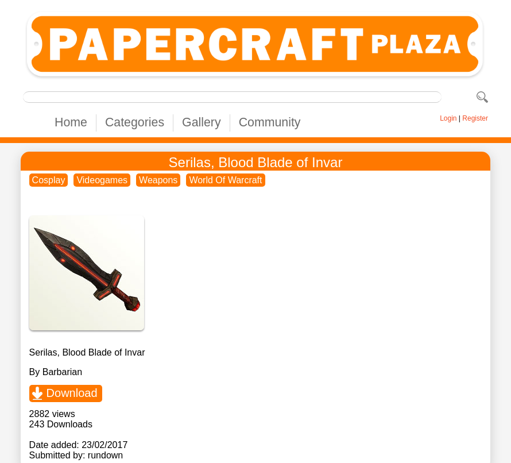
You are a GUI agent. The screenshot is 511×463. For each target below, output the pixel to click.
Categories (134, 122)
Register (475, 118)
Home (71, 122)
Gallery (201, 122)
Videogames (101, 180)
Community (270, 122)
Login (448, 118)
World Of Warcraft (225, 180)
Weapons (158, 180)
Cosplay (48, 180)
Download (72, 393)
